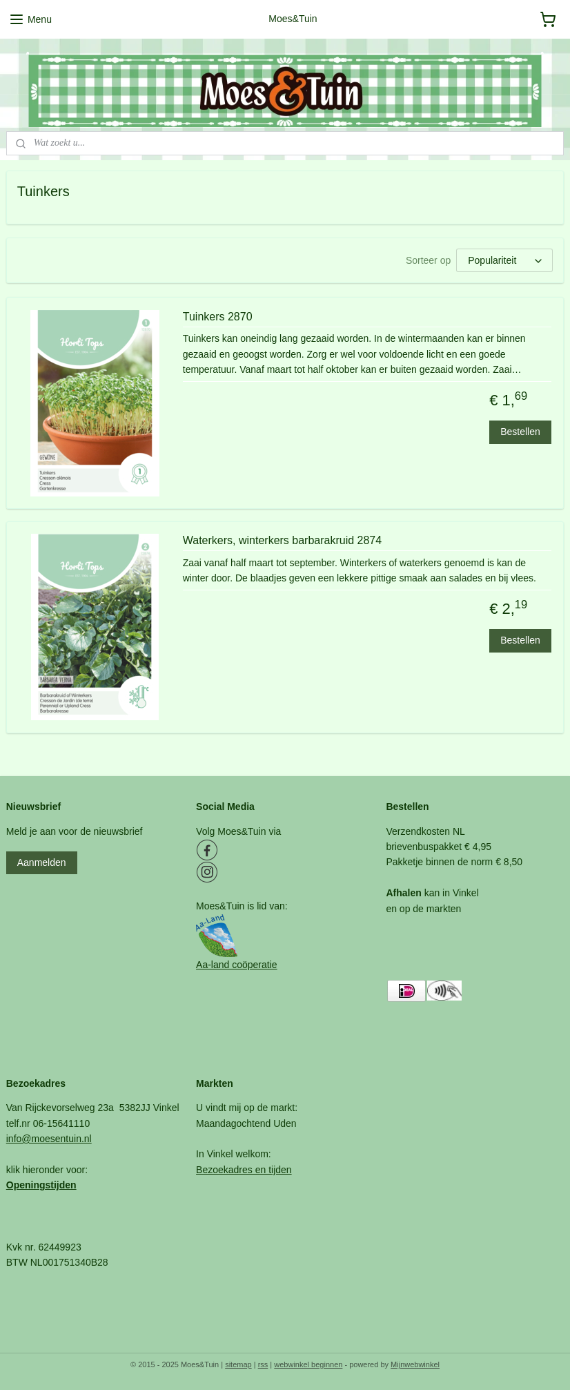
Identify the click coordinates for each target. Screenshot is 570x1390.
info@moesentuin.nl (49, 1138)
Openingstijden (41, 1184)
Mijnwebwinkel (415, 1364)
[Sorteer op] (504, 260)
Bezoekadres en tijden (244, 1169)
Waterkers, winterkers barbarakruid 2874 (282, 540)
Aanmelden (41, 862)
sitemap (238, 1364)
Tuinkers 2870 (218, 316)
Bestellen (520, 431)
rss (263, 1364)
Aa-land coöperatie (236, 964)
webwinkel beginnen (308, 1364)
